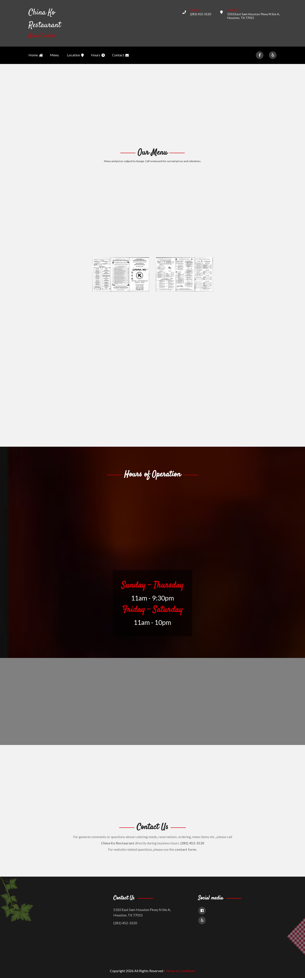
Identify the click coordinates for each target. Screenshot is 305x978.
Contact (120, 55)
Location (75, 55)
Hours (98, 55)
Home (35, 55)
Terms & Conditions (180, 971)
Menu (54, 55)
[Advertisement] (152, 105)
